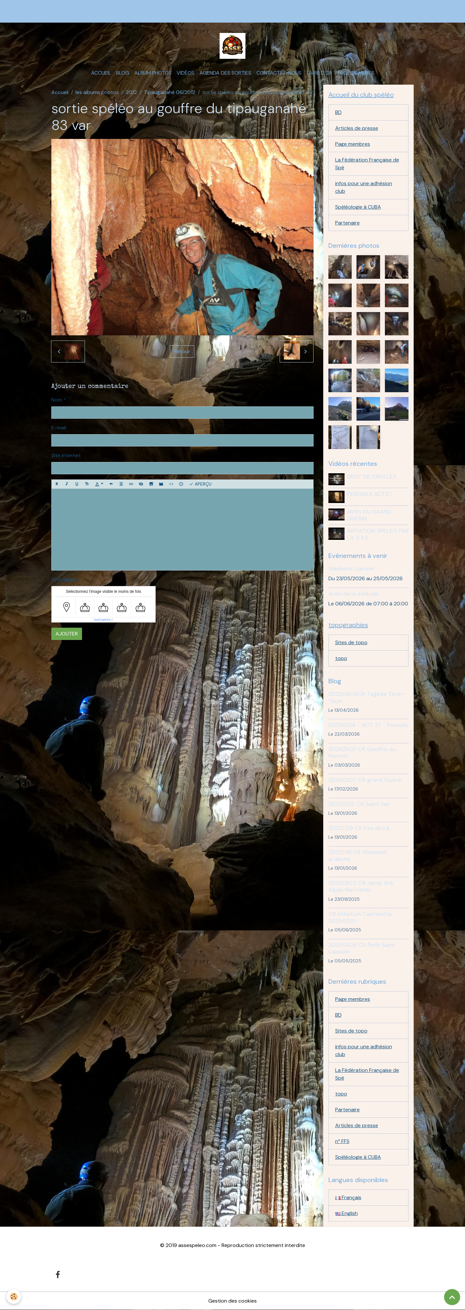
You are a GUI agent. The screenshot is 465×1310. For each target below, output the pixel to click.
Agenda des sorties (225, 72)
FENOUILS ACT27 (369, 494)
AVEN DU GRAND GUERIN (369, 515)
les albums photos (97, 92)
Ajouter (67, 633)
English (346, 1213)
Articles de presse (356, 128)
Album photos (152, 72)
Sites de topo (351, 642)
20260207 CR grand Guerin (365, 779)
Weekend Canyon (351, 568)
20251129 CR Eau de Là (358, 828)
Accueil (101, 72)
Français (348, 1197)
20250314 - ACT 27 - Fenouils (368, 724)
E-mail (58, 427)
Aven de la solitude (353, 593)
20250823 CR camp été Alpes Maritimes (360, 886)
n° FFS (342, 1141)
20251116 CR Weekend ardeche (357, 856)
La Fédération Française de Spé (367, 163)
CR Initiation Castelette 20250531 (359, 917)
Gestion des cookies (232, 1300)
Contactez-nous (279, 72)
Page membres (355, 72)
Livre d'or (319, 72)
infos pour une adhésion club (363, 187)
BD (338, 112)
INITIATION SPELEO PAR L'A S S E (377, 534)
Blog (122, 72)
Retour (182, 351)
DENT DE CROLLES (371, 476)
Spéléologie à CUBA (358, 207)
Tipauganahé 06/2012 (169, 92)
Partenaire (347, 222)
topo (341, 658)
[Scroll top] (452, 1297)
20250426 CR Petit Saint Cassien (361, 948)
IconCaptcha (102, 619)
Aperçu (200, 484)
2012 (131, 92)
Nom (56, 399)
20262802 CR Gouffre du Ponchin (362, 753)
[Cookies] (13, 1296)
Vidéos (185, 72)
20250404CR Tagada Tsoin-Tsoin (366, 697)
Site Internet (66, 455)
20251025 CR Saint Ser (358, 804)
